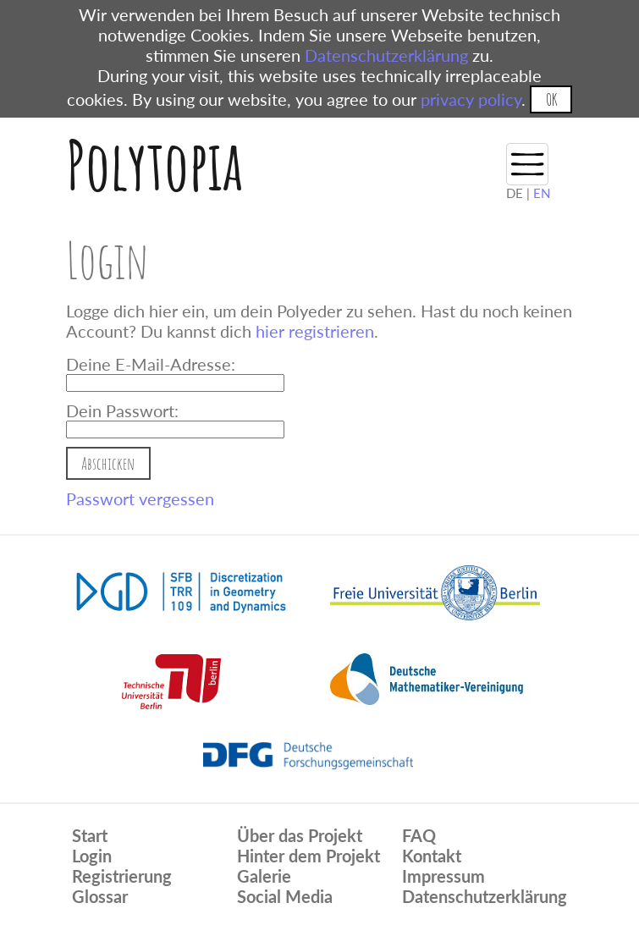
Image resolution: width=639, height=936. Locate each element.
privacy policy (471, 99)
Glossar (100, 896)
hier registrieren (315, 331)
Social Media (285, 896)
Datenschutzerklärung (386, 55)
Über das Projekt (299, 835)
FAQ (419, 835)
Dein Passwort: (122, 410)
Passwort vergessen (140, 498)
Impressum (443, 876)
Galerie (264, 876)
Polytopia (154, 164)
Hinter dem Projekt (308, 855)
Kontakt (431, 855)
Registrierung (122, 876)
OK (551, 99)
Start (89, 835)
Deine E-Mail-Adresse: (150, 364)
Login (92, 855)
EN (541, 193)
